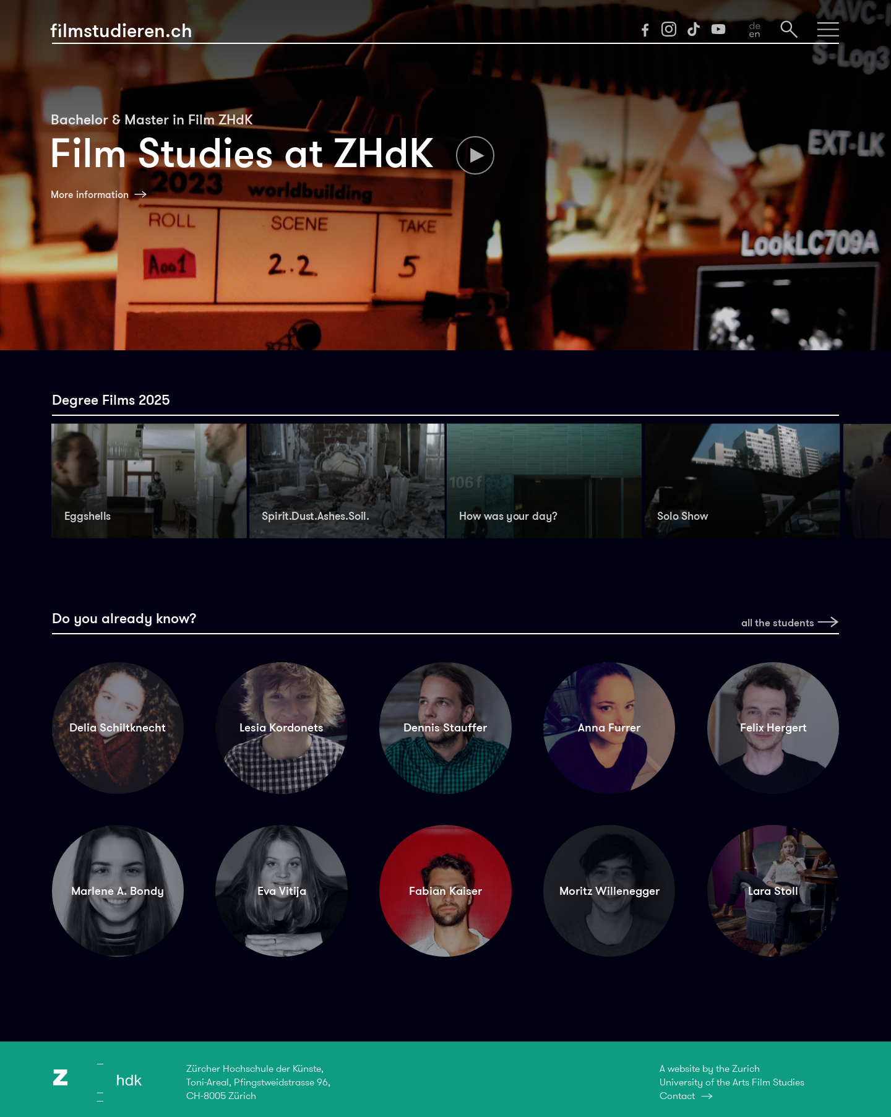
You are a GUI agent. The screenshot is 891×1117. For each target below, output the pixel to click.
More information (90, 195)
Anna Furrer (609, 727)
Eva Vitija (281, 890)
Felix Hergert (773, 727)
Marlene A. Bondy (117, 890)
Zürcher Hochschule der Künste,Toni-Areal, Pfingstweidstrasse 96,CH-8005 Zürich (258, 1082)
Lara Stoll (773, 890)
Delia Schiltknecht (117, 727)
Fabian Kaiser (445, 890)
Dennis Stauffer (445, 727)
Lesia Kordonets (281, 727)
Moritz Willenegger (609, 890)
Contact (677, 1096)
